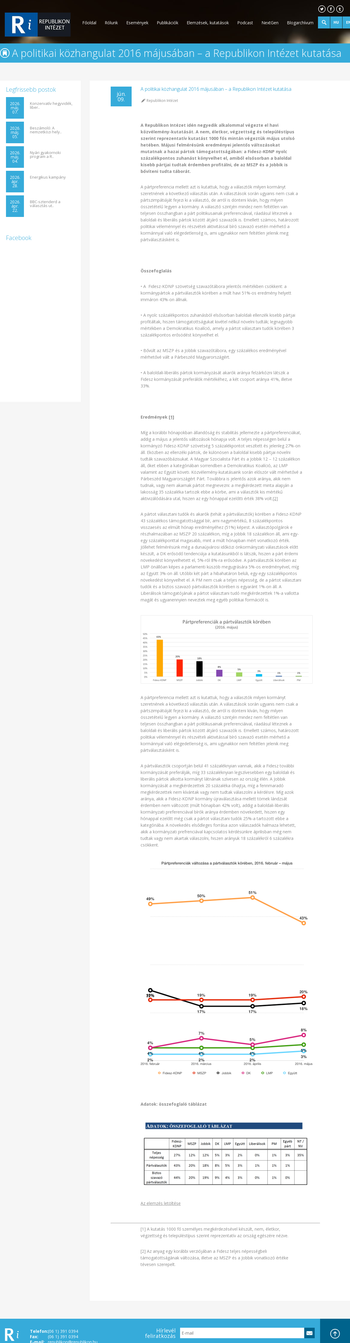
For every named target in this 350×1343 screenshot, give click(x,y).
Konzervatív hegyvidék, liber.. (51, 105)
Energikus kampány (48, 177)
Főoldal (89, 22)
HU (336, 22)
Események (137, 22)
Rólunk (111, 22)
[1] (171, 417)
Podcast (245, 22)
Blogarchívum (300, 22)
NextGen (270, 22)
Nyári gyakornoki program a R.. (45, 155)
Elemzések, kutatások (208, 22)
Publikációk (167, 22)
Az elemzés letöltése (161, 1203)
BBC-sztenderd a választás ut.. (45, 204)
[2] (275, 498)
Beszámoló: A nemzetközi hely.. (46, 130)
